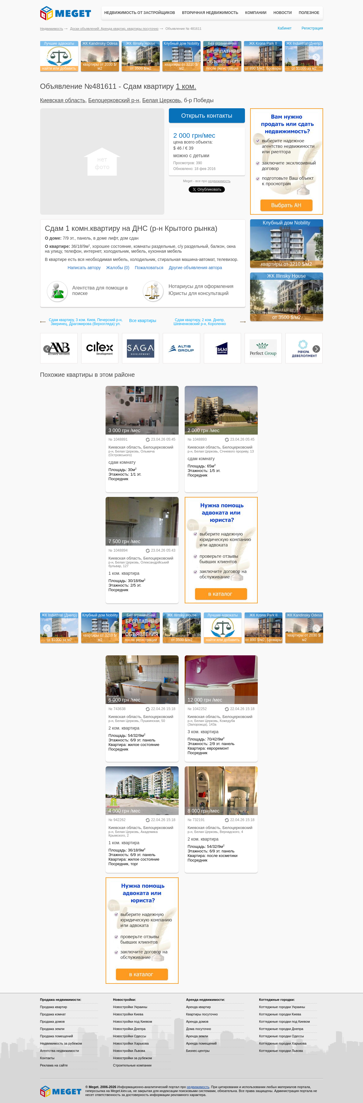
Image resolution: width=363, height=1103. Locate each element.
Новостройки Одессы (129, 1036)
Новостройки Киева (128, 1014)
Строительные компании (132, 1065)
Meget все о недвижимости (61, 1091)
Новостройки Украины (130, 1007)
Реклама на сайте (54, 1065)
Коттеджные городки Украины (282, 1007)
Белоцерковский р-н (113, 100)
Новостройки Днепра (129, 1029)
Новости (283, 13)
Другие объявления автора (195, 267)
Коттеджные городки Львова (281, 1051)
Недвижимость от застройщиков (139, 13)
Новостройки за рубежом (132, 1058)
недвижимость (219, 181)
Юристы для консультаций (199, 293)
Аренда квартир (198, 1007)
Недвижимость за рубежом (61, 1043)
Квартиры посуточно (202, 1014)
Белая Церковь (161, 100)
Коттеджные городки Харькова (283, 1043)
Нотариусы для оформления (201, 286)
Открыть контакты (206, 115)
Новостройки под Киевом (132, 1021)
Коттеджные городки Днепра (281, 1029)
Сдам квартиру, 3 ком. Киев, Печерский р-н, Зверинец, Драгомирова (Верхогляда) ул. (85, 322)
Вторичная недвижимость (210, 13)
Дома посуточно (198, 1029)
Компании (256, 13)
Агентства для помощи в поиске (100, 290)
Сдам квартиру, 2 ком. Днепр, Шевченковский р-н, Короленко (199, 322)
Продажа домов (52, 1021)
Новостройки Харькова (131, 1043)
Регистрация (312, 28)
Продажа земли (52, 1029)
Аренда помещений (201, 1043)
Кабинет (285, 28)
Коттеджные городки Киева (280, 1014)
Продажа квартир (53, 1007)
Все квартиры (142, 320)
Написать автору (84, 267)
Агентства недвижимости (59, 1051)
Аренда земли (197, 1036)
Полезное (309, 13)
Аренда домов (197, 1021)
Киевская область (63, 100)
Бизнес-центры (198, 1051)
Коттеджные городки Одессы (281, 1036)
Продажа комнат (53, 1014)
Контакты (47, 1058)
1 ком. (186, 86)
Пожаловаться (149, 267)
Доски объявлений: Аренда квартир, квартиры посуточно (114, 28)
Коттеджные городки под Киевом (284, 1021)
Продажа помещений (56, 1036)
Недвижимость (51, 28)
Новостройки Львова (129, 1051)
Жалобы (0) (117, 267)
